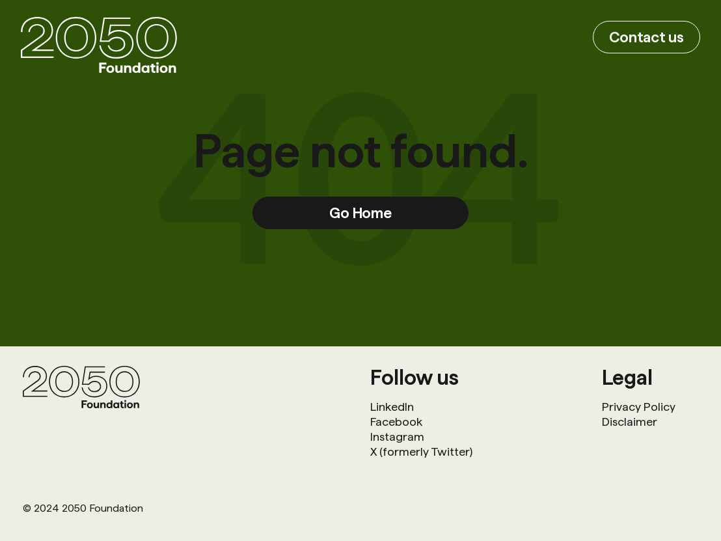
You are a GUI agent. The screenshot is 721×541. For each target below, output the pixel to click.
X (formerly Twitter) (421, 451)
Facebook (396, 421)
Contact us (646, 37)
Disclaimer (629, 421)
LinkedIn (392, 406)
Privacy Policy (638, 406)
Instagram (397, 436)
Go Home (360, 212)
